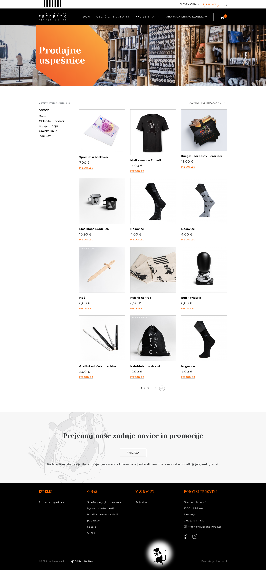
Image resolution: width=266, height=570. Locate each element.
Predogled (86, 168)
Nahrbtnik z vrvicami (145, 366)
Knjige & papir (148, 16)
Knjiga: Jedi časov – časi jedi (201, 156)
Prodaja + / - (216, 103)
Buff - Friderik (191, 297)
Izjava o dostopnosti (100, 508)
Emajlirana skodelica (94, 229)
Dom (86, 16)
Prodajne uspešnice (51, 502)
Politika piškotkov (84, 561)
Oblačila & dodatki (112, 16)
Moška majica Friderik (146, 160)
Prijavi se (141, 502)
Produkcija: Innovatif (214, 561)
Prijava (211, 4)
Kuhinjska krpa (140, 297)
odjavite (140, 464)
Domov (44, 110)
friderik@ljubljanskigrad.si (204, 526)
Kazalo (91, 526)
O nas (91, 532)
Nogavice (137, 229)
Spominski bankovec (94, 157)
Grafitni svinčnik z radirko (97, 366)
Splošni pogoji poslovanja (104, 502)
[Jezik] (190, 4)
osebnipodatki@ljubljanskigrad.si (194, 464)
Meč (82, 297)
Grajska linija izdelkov (186, 16)
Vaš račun (145, 492)
